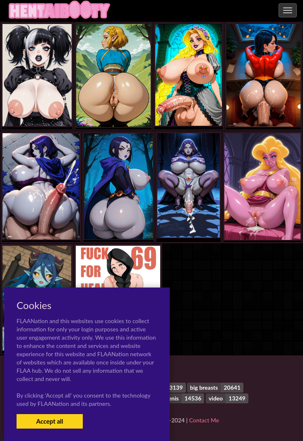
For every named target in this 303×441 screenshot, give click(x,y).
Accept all (49, 421)
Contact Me (204, 420)
